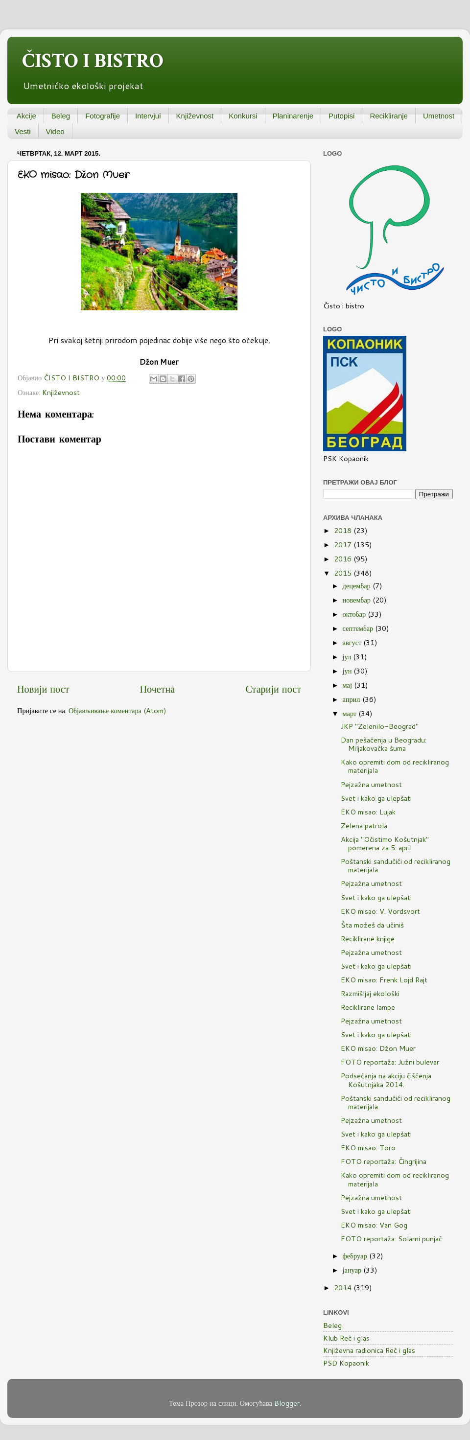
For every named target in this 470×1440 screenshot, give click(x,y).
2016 (343, 559)
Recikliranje (389, 116)
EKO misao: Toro (368, 1147)
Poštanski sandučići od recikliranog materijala (395, 865)
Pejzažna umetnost (371, 784)
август (353, 642)
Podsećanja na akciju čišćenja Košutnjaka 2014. (386, 1079)
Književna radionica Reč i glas (369, 1350)
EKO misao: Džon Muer (378, 1048)
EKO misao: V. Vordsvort (380, 911)
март (351, 713)
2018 (343, 530)
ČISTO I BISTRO (93, 60)
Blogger (287, 1403)
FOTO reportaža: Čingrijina (383, 1161)
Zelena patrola (364, 825)
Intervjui (148, 116)
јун (348, 671)
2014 (343, 1287)
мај (348, 685)
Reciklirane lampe (368, 1007)
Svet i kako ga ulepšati (376, 798)
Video (55, 131)
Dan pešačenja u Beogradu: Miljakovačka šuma (383, 744)
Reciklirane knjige (368, 938)
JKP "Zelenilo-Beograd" (380, 726)
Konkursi (243, 116)
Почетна (157, 689)
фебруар (356, 1256)
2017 (343, 544)
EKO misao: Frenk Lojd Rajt (384, 980)
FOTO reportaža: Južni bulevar (390, 1062)
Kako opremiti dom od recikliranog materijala (395, 766)
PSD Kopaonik (346, 1363)
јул (348, 656)
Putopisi (341, 116)
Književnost (195, 116)
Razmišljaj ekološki (370, 993)
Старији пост (273, 689)
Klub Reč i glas (346, 1338)
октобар (355, 614)
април (352, 699)
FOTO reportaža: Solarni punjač (391, 1238)
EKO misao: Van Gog (374, 1225)
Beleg (60, 116)
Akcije (26, 116)
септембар (359, 628)
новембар (358, 600)
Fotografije (102, 116)
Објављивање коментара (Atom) (117, 710)
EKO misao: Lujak (368, 812)
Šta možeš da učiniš (372, 925)
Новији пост (43, 689)
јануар (353, 1270)
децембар (358, 586)
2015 (343, 573)
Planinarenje (293, 116)
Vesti (23, 131)
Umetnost (438, 116)
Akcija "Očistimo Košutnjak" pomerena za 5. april (385, 843)
